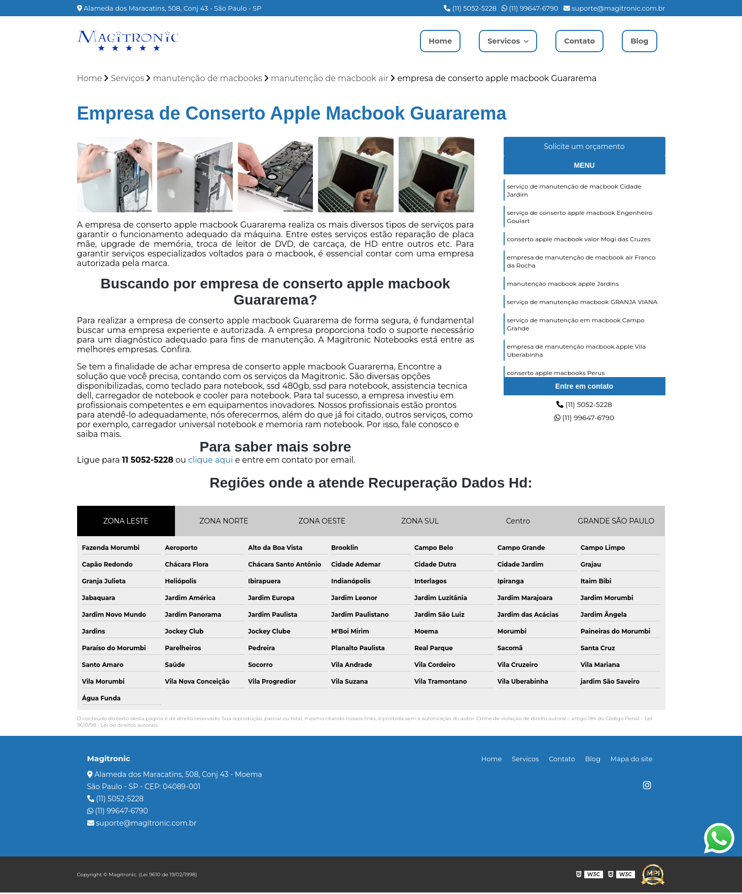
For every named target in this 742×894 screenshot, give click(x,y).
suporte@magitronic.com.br (614, 8)
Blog (639, 41)
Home (431, 41)
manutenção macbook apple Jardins (563, 297)
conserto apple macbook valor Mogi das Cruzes (579, 247)
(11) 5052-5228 (470, 8)
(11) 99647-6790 (530, 8)
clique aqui (210, 461)
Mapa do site (634, 760)
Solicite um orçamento (584, 148)
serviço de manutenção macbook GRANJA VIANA (582, 316)
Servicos (499, 41)
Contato (576, 41)
